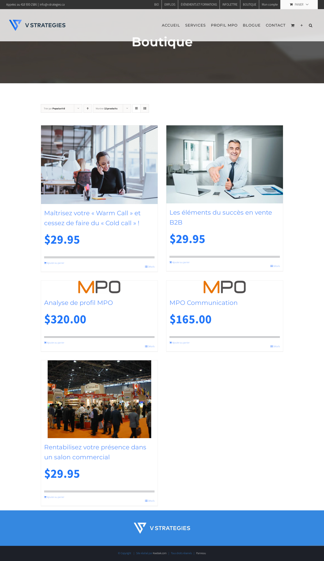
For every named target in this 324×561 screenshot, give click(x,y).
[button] (311, 25)
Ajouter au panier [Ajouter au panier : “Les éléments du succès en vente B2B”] (181, 262)
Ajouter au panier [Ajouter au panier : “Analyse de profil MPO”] (55, 342)
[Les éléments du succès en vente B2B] (224, 164)
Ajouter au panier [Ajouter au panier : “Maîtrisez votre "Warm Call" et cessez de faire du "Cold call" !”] (55, 262)
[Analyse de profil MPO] (99, 287)
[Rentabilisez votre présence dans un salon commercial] (99, 399)
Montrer (106, 108)
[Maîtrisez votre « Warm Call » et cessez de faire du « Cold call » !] (99, 164)
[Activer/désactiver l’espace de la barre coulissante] (302, 25)
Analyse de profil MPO (78, 303)
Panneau (201, 553)
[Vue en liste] (145, 108)
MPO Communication (203, 303)
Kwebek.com (160, 553)
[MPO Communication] (224, 287)
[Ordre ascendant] (87, 108)
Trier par (54, 108)
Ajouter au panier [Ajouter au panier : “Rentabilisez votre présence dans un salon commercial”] (55, 497)
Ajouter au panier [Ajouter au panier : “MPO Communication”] (181, 342)
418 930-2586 (29, 4)
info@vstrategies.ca (52, 4)
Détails (151, 266)
